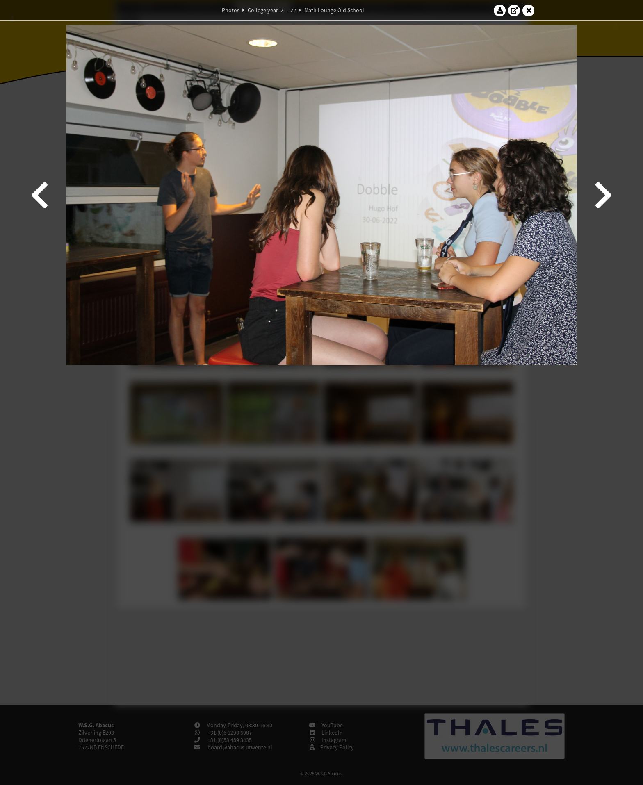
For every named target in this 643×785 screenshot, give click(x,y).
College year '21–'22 (272, 10)
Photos (230, 10)
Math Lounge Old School (334, 10)
